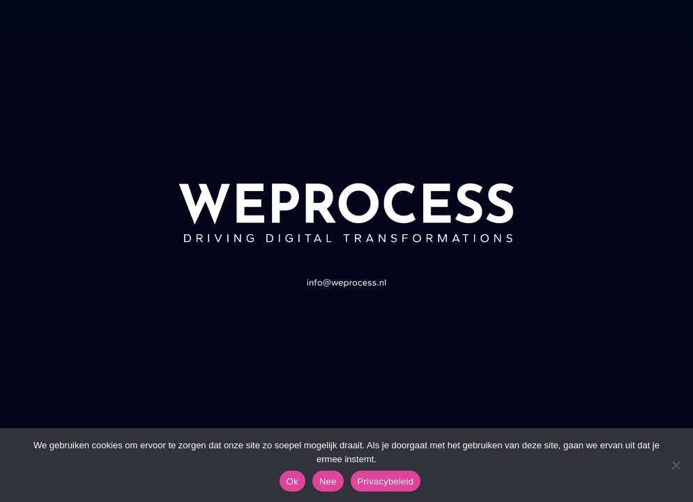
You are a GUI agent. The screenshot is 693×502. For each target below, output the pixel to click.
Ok (292, 481)
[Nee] (676, 465)
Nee (328, 481)
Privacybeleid (386, 481)
